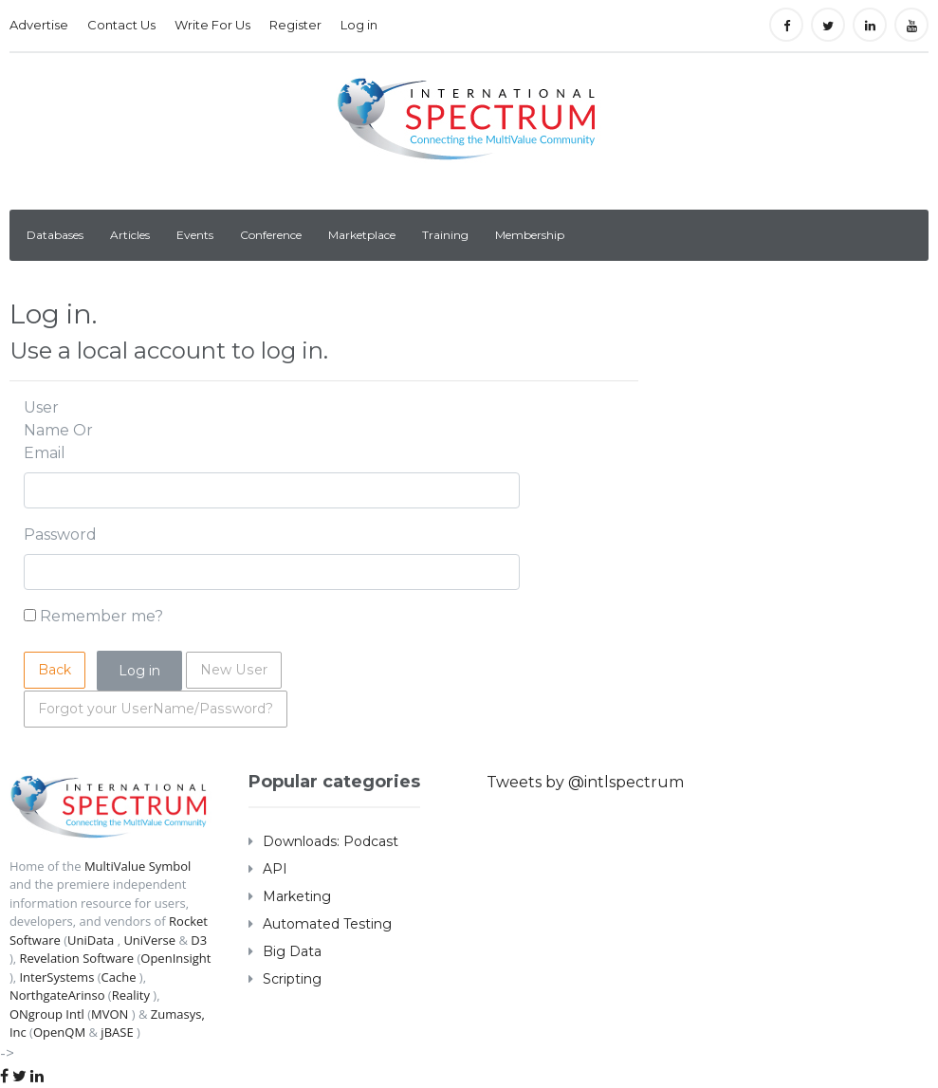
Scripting (292, 978)
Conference (271, 235)
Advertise (38, 24)
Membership (529, 235)
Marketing (297, 896)
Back (54, 669)
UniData (90, 940)
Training (445, 235)
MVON (109, 1014)
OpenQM (59, 1032)
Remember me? (101, 616)
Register (295, 24)
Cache (119, 977)
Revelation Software (76, 958)
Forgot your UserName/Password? (153, 708)
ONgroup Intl (46, 1014)
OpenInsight (175, 958)
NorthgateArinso (57, 995)
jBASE (117, 1032)
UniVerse (149, 940)
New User (233, 669)
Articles (130, 235)
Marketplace (361, 235)
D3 (199, 940)
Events (194, 235)
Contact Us (121, 24)
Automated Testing (327, 923)
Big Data (292, 951)
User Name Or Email (58, 430)
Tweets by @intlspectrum (585, 782)
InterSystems (56, 977)
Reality (131, 995)
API (275, 868)
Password (60, 535)
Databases (55, 235)
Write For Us (212, 24)
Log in (358, 24)
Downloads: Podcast (330, 841)
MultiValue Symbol (138, 866)
